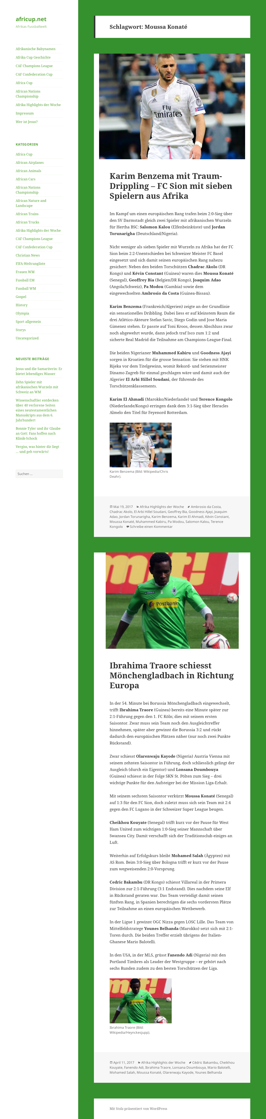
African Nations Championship (28, 94)
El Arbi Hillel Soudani (150, 511)
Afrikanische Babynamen (35, 49)
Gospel (21, 296)
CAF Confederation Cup (34, 74)
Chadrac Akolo (121, 511)
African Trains (27, 214)
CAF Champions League (34, 66)
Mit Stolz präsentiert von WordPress (138, 1108)
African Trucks (27, 222)
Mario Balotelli (218, 1067)
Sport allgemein (28, 321)
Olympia (22, 313)
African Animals (28, 171)
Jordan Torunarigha (134, 516)
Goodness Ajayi (201, 511)
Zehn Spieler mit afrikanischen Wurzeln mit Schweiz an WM (37, 387)
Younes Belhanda (208, 1072)
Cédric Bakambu (205, 1062)
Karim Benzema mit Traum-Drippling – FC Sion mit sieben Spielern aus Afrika (171, 185)
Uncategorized (27, 338)
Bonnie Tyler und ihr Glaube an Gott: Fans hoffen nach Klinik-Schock (38, 433)
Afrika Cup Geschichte (33, 57)
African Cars (25, 179)
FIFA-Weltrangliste (30, 263)
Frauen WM (25, 272)
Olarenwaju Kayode (178, 1072)
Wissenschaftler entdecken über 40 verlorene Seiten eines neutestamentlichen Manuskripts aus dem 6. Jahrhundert (37, 410)
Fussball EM (25, 280)
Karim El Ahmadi (191, 516)
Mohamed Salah (122, 1072)
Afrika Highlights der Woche (38, 104)
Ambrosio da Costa (206, 506)
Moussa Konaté (122, 521)
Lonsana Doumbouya (189, 1067)
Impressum (25, 113)
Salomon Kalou (197, 521)
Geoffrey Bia (177, 511)
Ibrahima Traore (158, 1067)
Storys (21, 330)
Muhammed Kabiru (151, 521)
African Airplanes (30, 162)
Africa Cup (24, 83)
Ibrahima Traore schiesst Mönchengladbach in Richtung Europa (172, 675)
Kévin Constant (217, 516)
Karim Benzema (164, 516)
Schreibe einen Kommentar (151, 526)
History (22, 305)
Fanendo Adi (134, 1067)
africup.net (31, 19)
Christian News (28, 255)
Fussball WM (26, 288)
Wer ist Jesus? (27, 121)
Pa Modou (176, 521)
